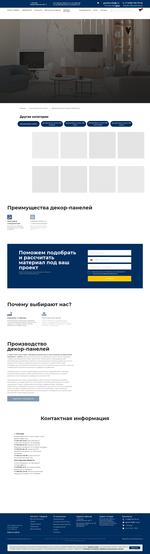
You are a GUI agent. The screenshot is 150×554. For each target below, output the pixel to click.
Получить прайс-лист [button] (112, 5)
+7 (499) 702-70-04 (134, 3)
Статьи (95, 10)
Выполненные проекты (53, 10)
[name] (109, 253)
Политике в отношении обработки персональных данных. (103, 549)
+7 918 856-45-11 (20, 467)
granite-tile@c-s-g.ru (111, 4)
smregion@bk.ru (20, 465)
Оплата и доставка (66, 10)
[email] (109, 266)
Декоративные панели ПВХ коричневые (98, 123)
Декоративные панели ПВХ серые (75, 124)
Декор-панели (35, 529)
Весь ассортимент (37, 519)
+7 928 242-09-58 (20, 455)
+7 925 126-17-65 (20, 441)
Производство (27, 10)
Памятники (34, 526)
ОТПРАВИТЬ (109, 278)
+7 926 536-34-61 (20, 445)
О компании (38, 10)
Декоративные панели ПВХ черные (121, 124)
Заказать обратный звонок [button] (133, 5)
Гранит (32, 521)
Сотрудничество (85, 10)
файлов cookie (93, 547)
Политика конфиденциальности (19, 539)
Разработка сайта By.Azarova (132, 539)
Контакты (104, 10)
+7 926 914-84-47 (20, 449)
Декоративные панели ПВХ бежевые (52, 124)
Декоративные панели (39, 108)
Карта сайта (13, 532)
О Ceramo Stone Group (61, 522)
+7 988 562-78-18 (20, 471)
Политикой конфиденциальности (105, 273)
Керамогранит (35, 524)
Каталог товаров (13, 10)
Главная (23, 108)
